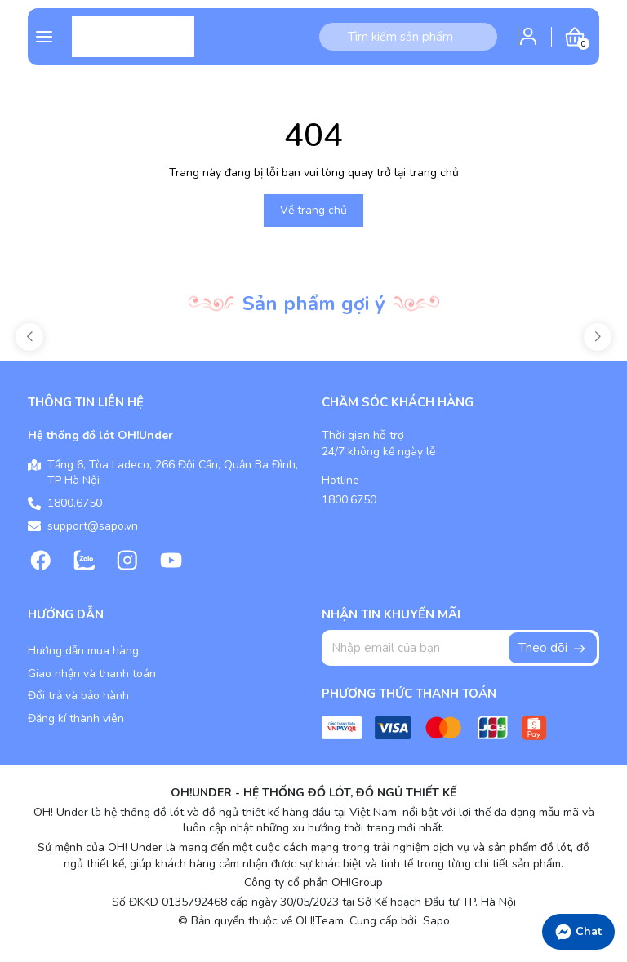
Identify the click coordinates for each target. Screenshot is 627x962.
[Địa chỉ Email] (460, 648)
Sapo (435, 921)
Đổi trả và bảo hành (78, 695)
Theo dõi (552, 648)
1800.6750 (74, 503)
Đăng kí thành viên (76, 718)
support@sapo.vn (92, 526)
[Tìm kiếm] (333, 36)
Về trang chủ (313, 210)
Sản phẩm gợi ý (313, 303)
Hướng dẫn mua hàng (83, 650)
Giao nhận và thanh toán (92, 673)
